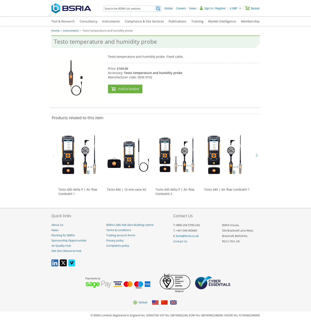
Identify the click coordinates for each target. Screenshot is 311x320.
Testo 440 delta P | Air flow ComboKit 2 (175, 191)
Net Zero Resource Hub (66, 251)
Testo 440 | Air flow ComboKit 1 (227, 189)
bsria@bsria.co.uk (187, 236)
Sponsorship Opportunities (68, 240)
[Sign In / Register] (213, 8)
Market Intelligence (222, 21)
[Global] (168, 8)
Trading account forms (120, 235)
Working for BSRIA (63, 235)
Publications (177, 21)
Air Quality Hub (61, 246)
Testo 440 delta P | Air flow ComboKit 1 (77, 191)
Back (54, 155)
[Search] (158, 8)
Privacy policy (115, 240)
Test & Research (63, 21)
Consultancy (88, 21)
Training (197, 21)
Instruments (111, 21)
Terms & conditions (118, 230)
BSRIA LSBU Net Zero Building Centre (129, 225)
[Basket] (252, 8)
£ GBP (233, 8)
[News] (192, 8)
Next (257, 155)
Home (55, 30)
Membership (250, 21)
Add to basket (128, 89)
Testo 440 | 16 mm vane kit (126, 189)
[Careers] (181, 8)
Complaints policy (117, 246)
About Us (57, 225)
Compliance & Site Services (144, 21)
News (55, 230)
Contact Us (180, 241)
